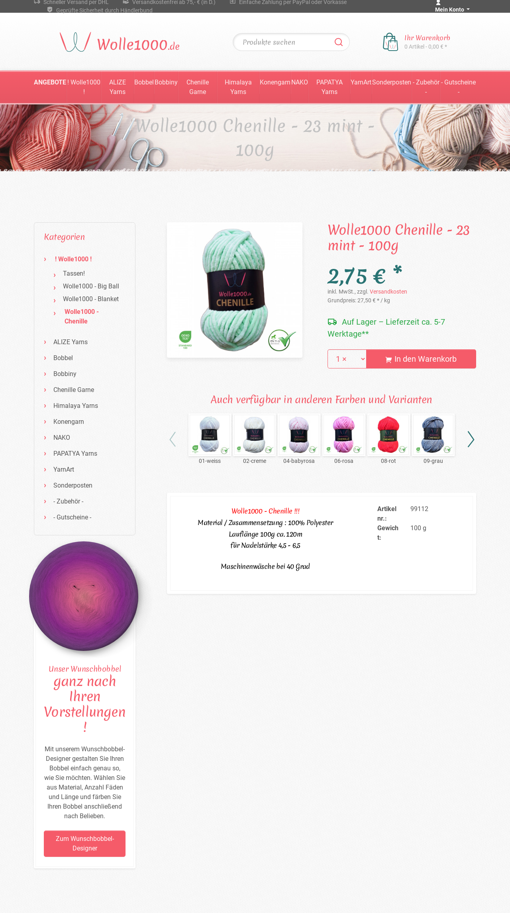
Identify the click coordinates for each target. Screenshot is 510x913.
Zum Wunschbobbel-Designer (85, 843)
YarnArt (361, 82)
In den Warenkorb (421, 359)
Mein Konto (450, 9)
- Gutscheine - (458, 87)
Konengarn (275, 82)
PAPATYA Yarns (329, 87)
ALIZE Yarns (117, 87)
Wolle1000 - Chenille (82, 316)
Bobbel (144, 82)
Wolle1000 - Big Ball (91, 286)
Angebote (50, 82)
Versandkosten (388, 291)
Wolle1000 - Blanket (91, 299)
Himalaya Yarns (238, 87)
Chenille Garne (197, 87)
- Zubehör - (426, 87)
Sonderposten (391, 82)
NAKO (299, 82)
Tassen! (74, 273)
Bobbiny (166, 82)
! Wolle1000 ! (83, 87)
